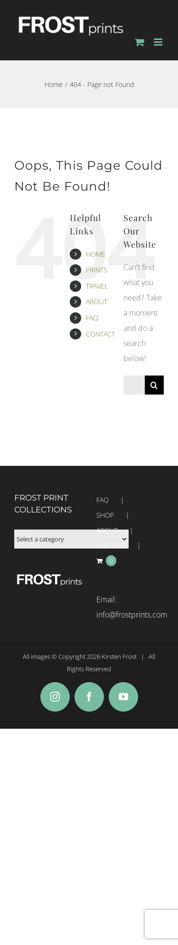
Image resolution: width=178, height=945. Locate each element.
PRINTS (96, 269)
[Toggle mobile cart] (139, 42)
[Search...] (134, 385)
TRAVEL (97, 285)
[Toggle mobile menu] (159, 42)
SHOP (105, 515)
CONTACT (100, 333)
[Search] (154, 385)
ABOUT (96, 301)
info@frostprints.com (131, 614)
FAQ (92, 317)
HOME (95, 254)
